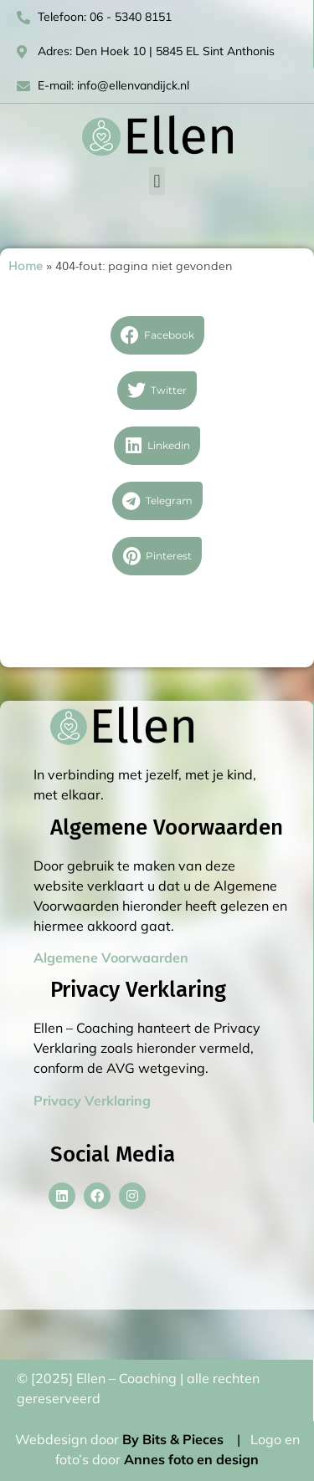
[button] (157, 181)
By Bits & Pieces (173, 1439)
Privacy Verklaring (92, 1100)
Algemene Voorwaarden (110, 957)
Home (25, 265)
